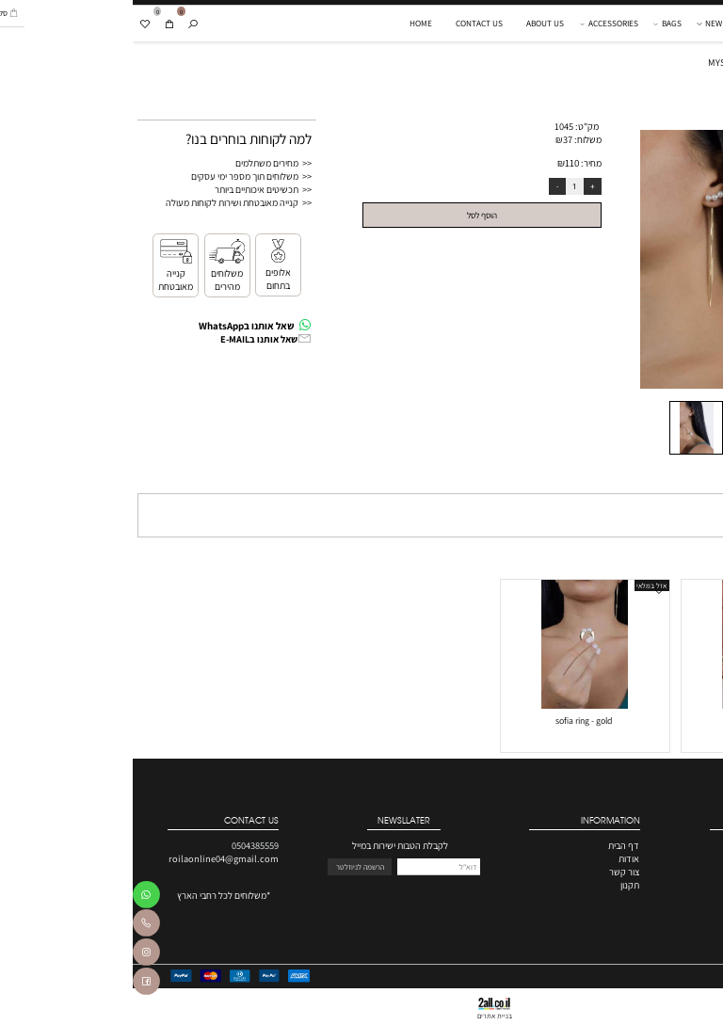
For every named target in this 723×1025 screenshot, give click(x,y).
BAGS (536, 23)
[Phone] (13, 925)
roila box (632, 720)
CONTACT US (346, 23)
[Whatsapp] (13, 897)
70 (706, 735)
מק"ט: (454, 126)
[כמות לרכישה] (442, 187)
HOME (288, 23)
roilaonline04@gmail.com (91, 858)
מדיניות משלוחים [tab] (678, 481)
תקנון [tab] (623, 480)
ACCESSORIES (478, 23)
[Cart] (36, 23)
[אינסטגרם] (13, 955)
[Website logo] (667, 23)
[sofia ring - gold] (452, 705)
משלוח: (455, 139)
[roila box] (632, 705)
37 (435, 139)
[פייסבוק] (13, 984)
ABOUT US (412, 23)
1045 (431, 126)
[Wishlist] (12, 23)
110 (439, 162)
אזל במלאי (519, 585)
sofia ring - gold (451, 720)
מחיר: (457, 162)
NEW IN (584, 23)
